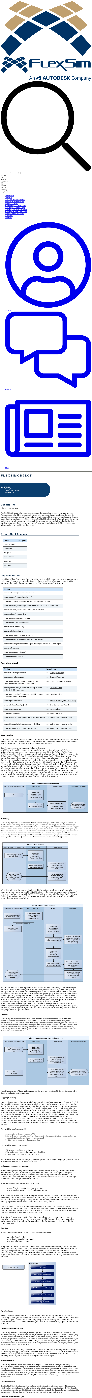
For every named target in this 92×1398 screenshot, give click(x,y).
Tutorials (8, 198)
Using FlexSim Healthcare (14, 214)
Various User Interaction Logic (61, 718)
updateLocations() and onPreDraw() (63, 701)
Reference (9, 216)
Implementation (10, 492)
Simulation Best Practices (14, 202)
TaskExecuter (58, 583)
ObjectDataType (13, 508)
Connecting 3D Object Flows (15, 206)
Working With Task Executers (16, 210)
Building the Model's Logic (15, 208)
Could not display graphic (45, 797)
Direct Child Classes (12, 491)
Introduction (9, 196)
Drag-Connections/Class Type (60, 681)
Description (9, 489)
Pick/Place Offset (56, 688)
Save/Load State (56, 709)
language (4, 179)
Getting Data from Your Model (16, 212)
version (3, 175)
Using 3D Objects (11, 204)
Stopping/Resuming (57, 673)
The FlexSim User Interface (15, 200)
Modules (8, 218)
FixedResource (9, 544)
